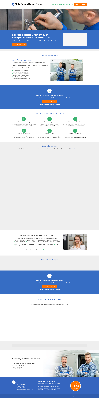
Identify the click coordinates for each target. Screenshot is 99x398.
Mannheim (53, 243)
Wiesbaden (23, 244)
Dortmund (22, 241)
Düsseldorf (55, 240)
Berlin (16, 240)
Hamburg (22, 240)
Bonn (35, 243)
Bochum (16, 243)
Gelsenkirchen (41, 244)
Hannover (45, 241)
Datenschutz (79, 396)
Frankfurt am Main (41, 240)
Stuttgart (49, 240)
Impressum (84, 396)
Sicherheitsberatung (74, 148)
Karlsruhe (46, 243)
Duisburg (58, 241)
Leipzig (16, 241)
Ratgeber (74, 396)
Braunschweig (50, 244)
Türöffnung (18, 302)
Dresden (39, 241)
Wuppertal (23, 243)
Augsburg (17, 244)
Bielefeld (29, 243)
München (28, 240)
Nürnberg (52, 241)
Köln (33, 240)
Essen (28, 241)
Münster (40, 243)
